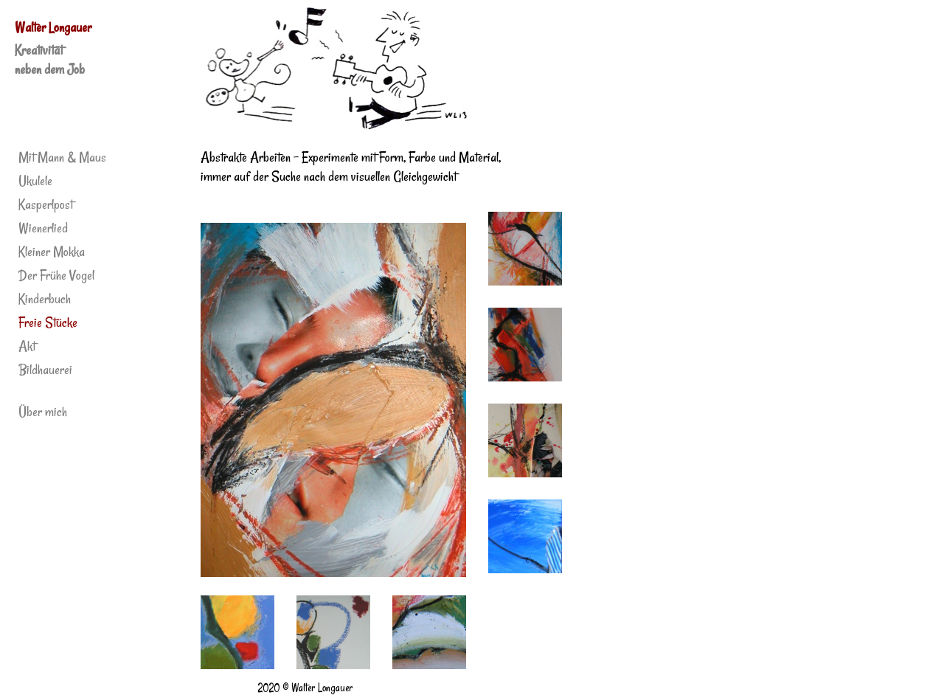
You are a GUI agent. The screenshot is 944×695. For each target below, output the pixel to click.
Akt (26, 346)
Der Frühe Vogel (56, 275)
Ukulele (35, 180)
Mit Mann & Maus (62, 157)
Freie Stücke (47, 322)
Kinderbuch (44, 298)
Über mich (42, 411)
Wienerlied (43, 228)
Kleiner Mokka (51, 251)
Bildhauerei (45, 369)
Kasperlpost (45, 204)
